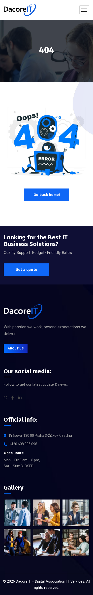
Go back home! (46, 194)
